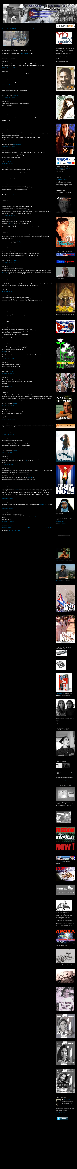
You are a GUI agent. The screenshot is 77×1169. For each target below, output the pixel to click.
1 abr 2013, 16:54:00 (8, 340)
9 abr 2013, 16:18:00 (8, 388)
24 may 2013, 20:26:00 (8, 483)
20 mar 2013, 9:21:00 (8, 146)
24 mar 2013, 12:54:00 (8, 276)
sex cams (10, 305)
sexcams (10, 416)
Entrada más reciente (6, 527)
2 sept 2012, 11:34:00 (8, 67)
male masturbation (17, 144)
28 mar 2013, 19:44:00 (8, 291)
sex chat (10, 289)
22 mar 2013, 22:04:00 (8, 262)
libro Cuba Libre (60, 693)
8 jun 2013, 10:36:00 (8, 521)
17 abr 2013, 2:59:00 (8, 434)
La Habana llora (59, 861)
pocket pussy (15, 95)
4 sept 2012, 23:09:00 (8, 75)
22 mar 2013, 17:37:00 (8, 244)
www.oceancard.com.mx (61, 179)
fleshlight (25, 209)
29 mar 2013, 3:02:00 (8, 323)
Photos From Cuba (60, 521)
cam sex (11, 371)
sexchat (15, 403)
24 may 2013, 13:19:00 (8, 464)
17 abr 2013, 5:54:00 (8, 452)
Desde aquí (58, 580)
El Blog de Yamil (59, 717)
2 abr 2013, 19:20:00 (8, 373)
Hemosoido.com (62, 523)
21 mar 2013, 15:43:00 (8, 229)
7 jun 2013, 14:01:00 (8, 498)
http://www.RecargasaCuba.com (63, 168)
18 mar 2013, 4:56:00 (8, 97)
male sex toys (11, 123)
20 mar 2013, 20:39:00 (8, 180)
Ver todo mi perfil (61, 1112)
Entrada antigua (49, 527)
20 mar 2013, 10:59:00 (8, 163)
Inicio (28, 527)
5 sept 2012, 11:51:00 (8, 84)
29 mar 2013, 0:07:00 (8, 308)
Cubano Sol (66, 1099)
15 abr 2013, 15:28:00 (8, 419)
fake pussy (8, 161)
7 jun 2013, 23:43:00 (8, 508)
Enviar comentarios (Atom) (14, 530)
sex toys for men (19, 177)
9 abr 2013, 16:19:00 (8, 405)
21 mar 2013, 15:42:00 (8, 215)
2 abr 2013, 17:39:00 (8, 358)
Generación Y (59, 560)
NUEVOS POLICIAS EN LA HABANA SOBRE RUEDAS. (20, 28)
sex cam (12, 321)
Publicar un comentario (7, 525)
